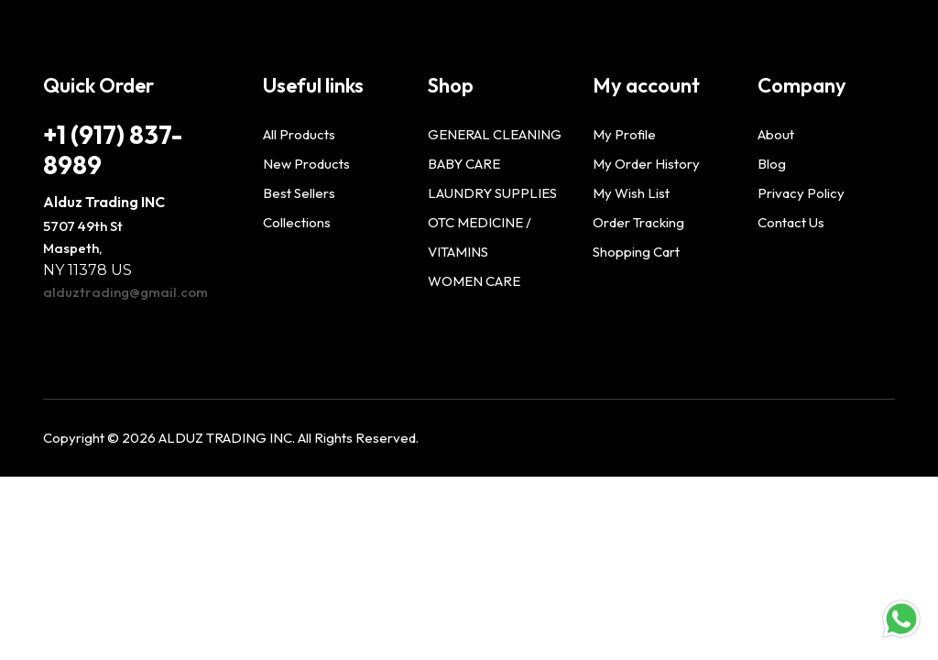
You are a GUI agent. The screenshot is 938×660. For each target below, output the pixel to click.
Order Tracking (638, 222)
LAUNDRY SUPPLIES (492, 193)
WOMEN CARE (474, 281)
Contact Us (791, 222)
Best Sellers (299, 193)
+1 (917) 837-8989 (112, 149)
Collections (297, 222)
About (776, 134)
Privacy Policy (801, 193)
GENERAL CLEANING (495, 134)
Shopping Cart (636, 251)
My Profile (624, 134)
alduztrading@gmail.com (125, 292)
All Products (299, 134)
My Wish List (631, 193)
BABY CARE (464, 163)
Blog (772, 163)
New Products (306, 163)
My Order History (646, 163)
